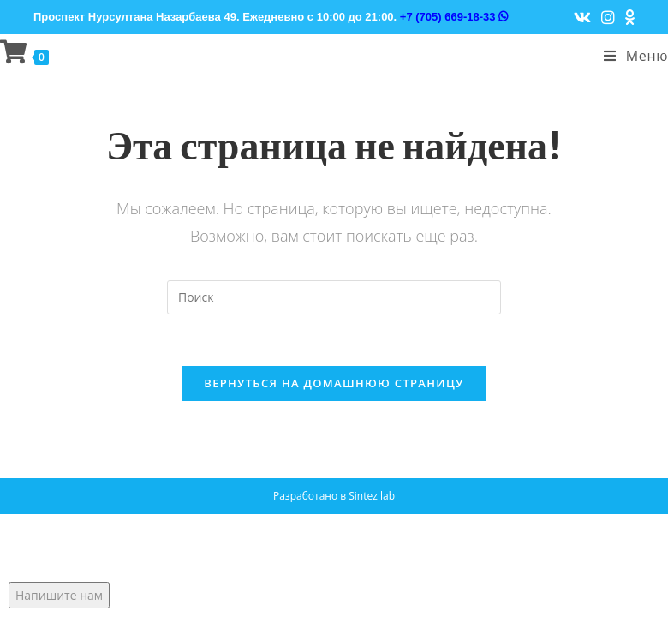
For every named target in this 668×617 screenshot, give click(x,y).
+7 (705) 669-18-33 (454, 16)
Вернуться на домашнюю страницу (333, 383)
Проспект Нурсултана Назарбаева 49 (134, 16)
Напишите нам (59, 595)
